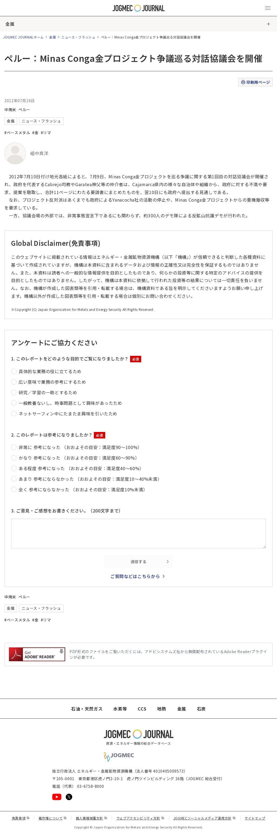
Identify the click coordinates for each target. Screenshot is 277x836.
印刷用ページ (255, 82)
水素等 (120, 708)
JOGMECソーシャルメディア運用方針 (204, 818)
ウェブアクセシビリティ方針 (140, 818)
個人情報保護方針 (91, 818)
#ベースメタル (17, 132)
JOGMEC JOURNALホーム (23, 37)
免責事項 (21, 818)
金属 (9, 24)
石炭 (201, 708)
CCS (142, 708)
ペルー (24, 109)
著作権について (53, 818)
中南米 (10, 109)
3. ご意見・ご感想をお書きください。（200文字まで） (67, 510)
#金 (35, 132)
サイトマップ (255, 818)
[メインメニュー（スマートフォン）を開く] (268, 8)
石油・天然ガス (87, 708)
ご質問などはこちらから (135, 576)
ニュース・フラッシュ (78, 37)
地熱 (161, 708)
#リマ (46, 132)
